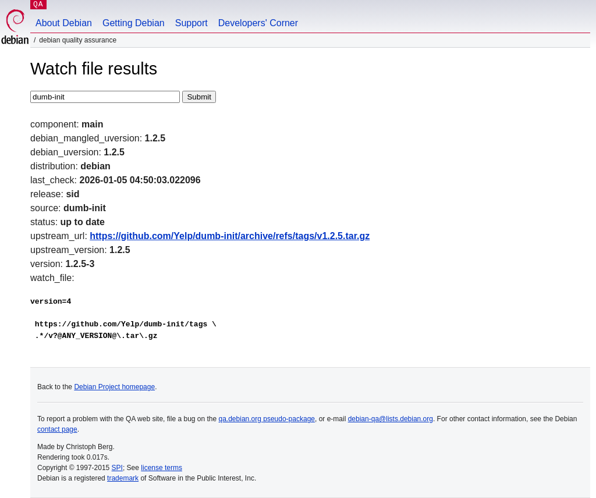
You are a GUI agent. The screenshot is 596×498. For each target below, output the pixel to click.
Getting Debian (133, 23)
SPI (117, 468)
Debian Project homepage (114, 387)
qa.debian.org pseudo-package (267, 419)
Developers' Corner (258, 23)
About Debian (64, 23)
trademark (123, 478)
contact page (57, 429)
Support (191, 23)
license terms (161, 468)
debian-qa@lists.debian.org (390, 419)
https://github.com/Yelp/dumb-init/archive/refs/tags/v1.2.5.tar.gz (230, 236)
